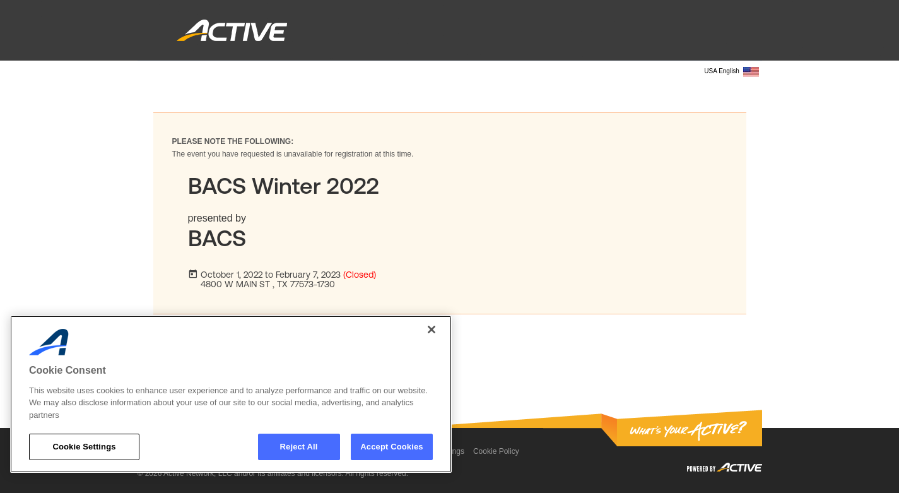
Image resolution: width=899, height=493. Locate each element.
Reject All (299, 446)
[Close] (431, 329)
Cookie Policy (496, 451)
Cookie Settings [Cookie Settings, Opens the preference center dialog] (83, 446)
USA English (731, 71)
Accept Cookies (391, 446)
